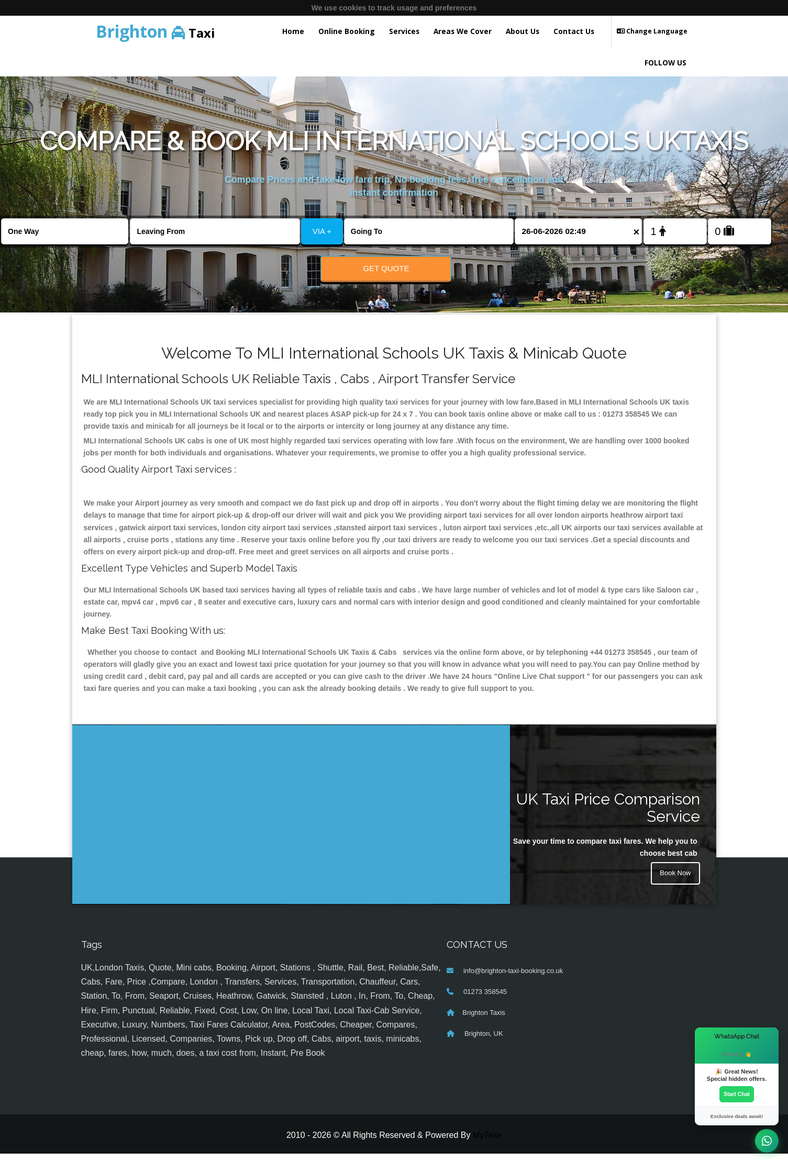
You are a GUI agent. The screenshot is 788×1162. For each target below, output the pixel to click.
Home (293, 31)
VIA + (322, 231)
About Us (522, 31)
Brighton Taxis (483, 1021)
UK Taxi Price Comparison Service (608, 816)
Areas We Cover (463, 31)
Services (404, 31)
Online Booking (346, 31)
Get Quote (386, 268)
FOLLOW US (665, 63)
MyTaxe (487, 1143)
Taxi (155, 31)
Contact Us (573, 31)
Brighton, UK (482, 1042)
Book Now (674, 883)
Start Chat (737, 1093)
